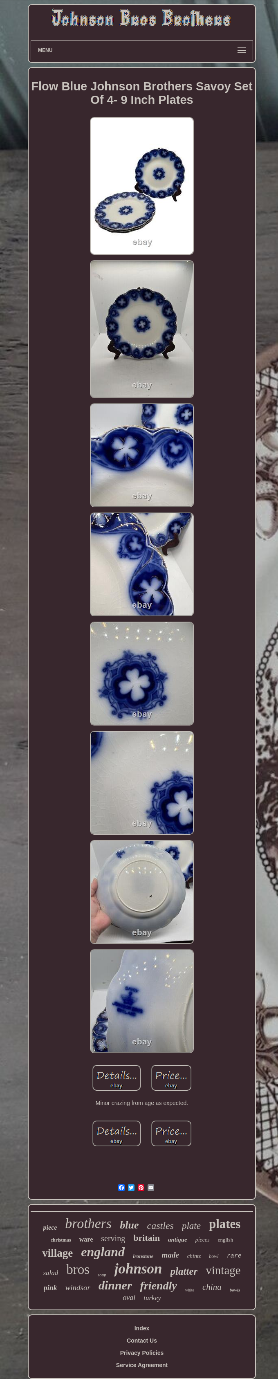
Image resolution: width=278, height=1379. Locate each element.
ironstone (143, 1256)
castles (160, 1225)
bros (78, 1269)
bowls (235, 1289)
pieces (202, 1240)
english (225, 1240)
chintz (194, 1256)
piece (50, 1227)
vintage (223, 1270)
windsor (77, 1287)
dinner (115, 1285)
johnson (138, 1269)
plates (225, 1224)
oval (129, 1298)
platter (184, 1271)
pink (50, 1288)
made (170, 1255)
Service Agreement (142, 1365)
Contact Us (142, 1340)
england (103, 1251)
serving (113, 1238)
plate (191, 1226)
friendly (158, 1285)
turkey (152, 1298)
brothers (88, 1223)
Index (142, 1328)
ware (86, 1239)
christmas (61, 1240)
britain (146, 1238)
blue (129, 1225)
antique (177, 1239)
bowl (213, 1256)
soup (102, 1274)
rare (234, 1256)
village (57, 1253)
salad (50, 1273)
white (189, 1290)
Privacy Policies (142, 1353)
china (212, 1287)
